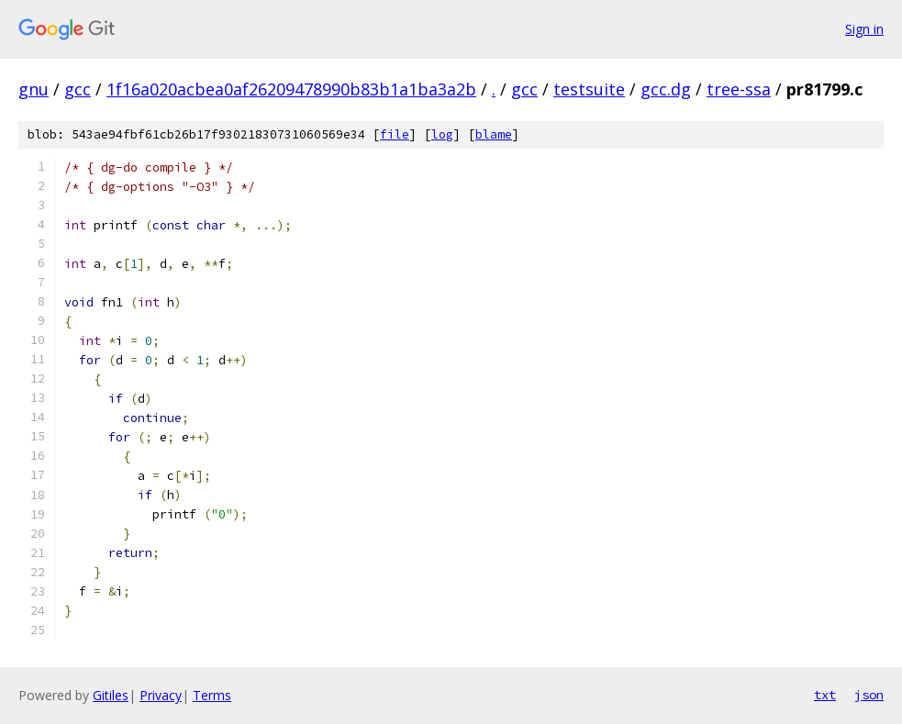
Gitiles (110, 695)
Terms (212, 695)
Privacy (160, 695)
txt (825, 694)
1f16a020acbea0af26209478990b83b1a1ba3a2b (291, 89)
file (394, 134)
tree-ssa (739, 89)
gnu (33, 89)
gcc (77, 89)
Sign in (864, 29)
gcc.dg (665, 89)
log (442, 134)
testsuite (589, 89)
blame (493, 134)
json (869, 694)
